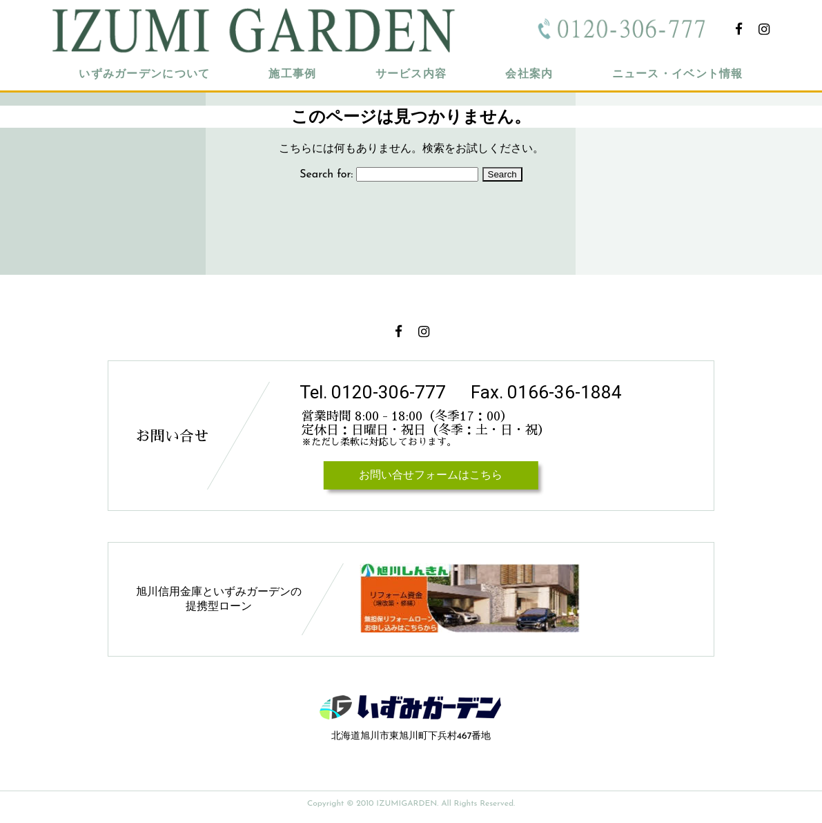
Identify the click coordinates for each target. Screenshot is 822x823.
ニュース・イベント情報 (677, 74)
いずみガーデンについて (144, 74)
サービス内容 (411, 74)
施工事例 (292, 74)
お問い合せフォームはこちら (430, 475)
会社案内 (529, 74)
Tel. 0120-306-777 (373, 392)
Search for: (326, 174)
